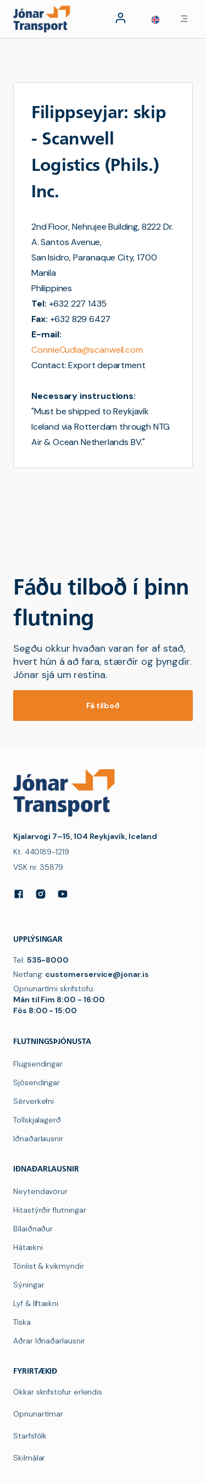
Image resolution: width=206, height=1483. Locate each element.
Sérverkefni (33, 1101)
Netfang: (81, 974)
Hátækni (28, 1247)
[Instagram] (40, 893)
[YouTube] (62, 893)
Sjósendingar (36, 1082)
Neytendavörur (40, 1191)
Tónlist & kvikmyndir (48, 1266)
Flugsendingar (38, 1064)
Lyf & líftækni (35, 1303)
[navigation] (44, 18)
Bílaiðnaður (33, 1229)
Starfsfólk (30, 1436)
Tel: (41, 960)
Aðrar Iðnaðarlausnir (49, 1341)
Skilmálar (29, 1458)
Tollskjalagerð (37, 1120)
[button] (155, 20)
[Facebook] (18, 893)
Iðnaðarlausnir (38, 1138)
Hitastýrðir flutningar (49, 1210)
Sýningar (28, 1285)
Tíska (22, 1322)
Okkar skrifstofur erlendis (57, 1392)
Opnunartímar (38, 1414)
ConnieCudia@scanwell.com (87, 350)
